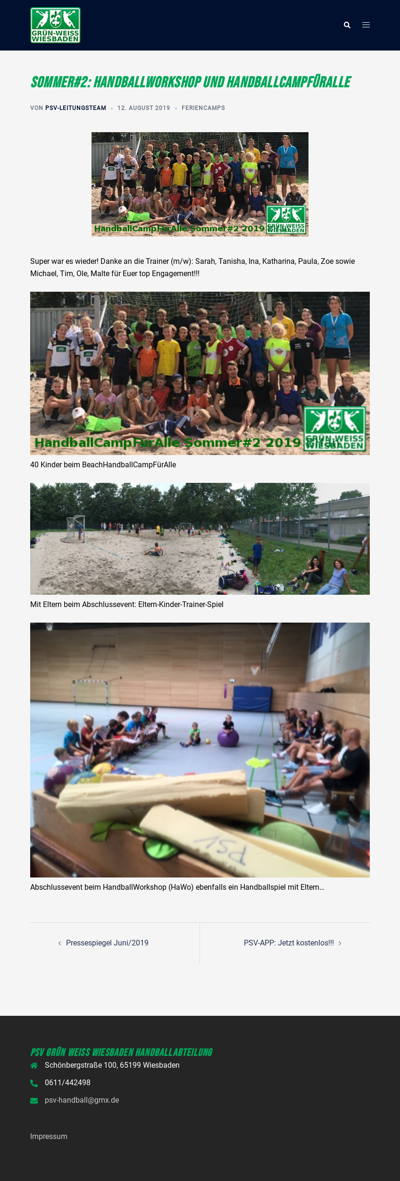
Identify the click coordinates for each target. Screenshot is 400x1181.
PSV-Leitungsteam (75, 108)
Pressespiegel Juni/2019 (107, 942)
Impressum (48, 1136)
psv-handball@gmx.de (82, 1100)
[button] (346, 25)
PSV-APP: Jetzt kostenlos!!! (289, 942)
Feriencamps (203, 108)
